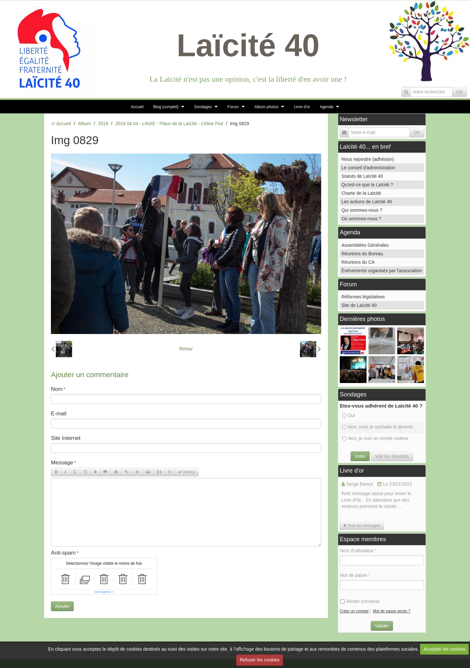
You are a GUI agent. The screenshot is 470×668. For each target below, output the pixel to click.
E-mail (59, 413)
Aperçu (186, 472)
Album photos (266, 107)
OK (459, 91)
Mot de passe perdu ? (392, 611)
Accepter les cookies (444, 649)
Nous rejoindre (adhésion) (367, 159)
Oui (348, 415)
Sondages (203, 107)
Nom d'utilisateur (357, 550)
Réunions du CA (358, 262)
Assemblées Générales (365, 245)
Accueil (137, 107)
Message (62, 462)
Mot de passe (353, 575)
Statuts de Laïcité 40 (362, 176)
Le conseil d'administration (368, 167)
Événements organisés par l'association (381, 270)
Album (84, 123)
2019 (103, 123)
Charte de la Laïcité (361, 193)
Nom (56, 389)
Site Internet (66, 438)
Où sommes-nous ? (361, 218)
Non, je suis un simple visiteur (375, 438)
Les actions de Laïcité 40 (366, 201)
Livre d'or (302, 107)
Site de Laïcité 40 (359, 305)
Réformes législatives (363, 296)
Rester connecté (360, 601)
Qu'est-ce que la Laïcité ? (367, 184)
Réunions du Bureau (362, 253)
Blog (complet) (165, 107)
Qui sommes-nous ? (361, 210)
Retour (186, 348)
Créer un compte (354, 611)
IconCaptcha (102, 591)
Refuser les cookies (259, 659)
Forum (233, 107)
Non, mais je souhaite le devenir (377, 426)
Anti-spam (63, 553)
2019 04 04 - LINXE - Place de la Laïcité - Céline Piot (169, 123)
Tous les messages (361, 525)
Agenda (326, 107)
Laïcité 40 (248, 45)
